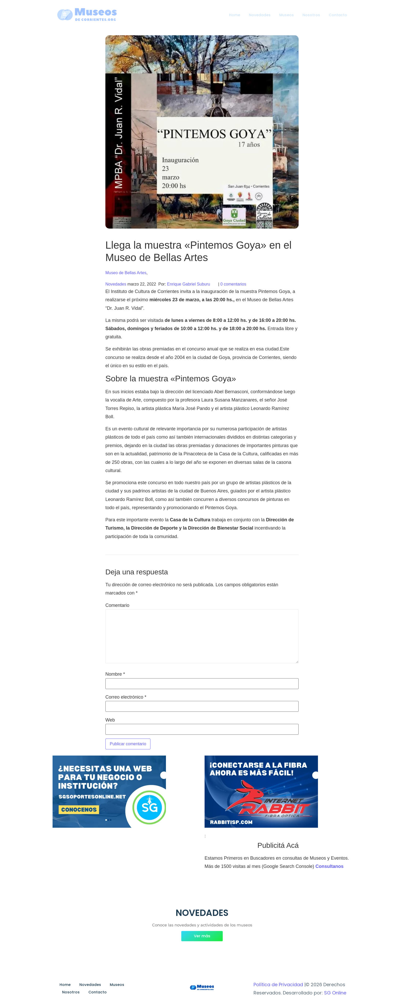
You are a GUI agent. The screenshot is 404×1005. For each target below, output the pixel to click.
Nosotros (311, 15)
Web (110, 720)
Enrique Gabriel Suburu (188, 284)
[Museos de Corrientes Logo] (202, 987)
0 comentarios (233, 284)
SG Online (335, 993)
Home (234, 15)
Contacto (338, 15)
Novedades (260, 15)
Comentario (117, 605)
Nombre (115, 674)
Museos (286, 15)
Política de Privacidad (278, 984)
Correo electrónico (125, 697)
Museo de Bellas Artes (125, 273)
